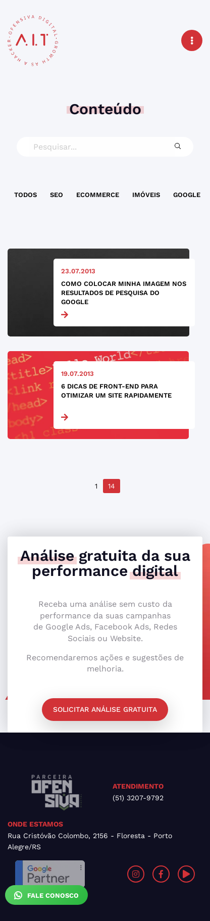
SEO (56, 195)
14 (111, 486)
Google (186, 195)
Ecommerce (97, 195)
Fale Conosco (46, 895)
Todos (25, 195)
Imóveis (146, 195)
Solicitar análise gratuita (105, 709)
